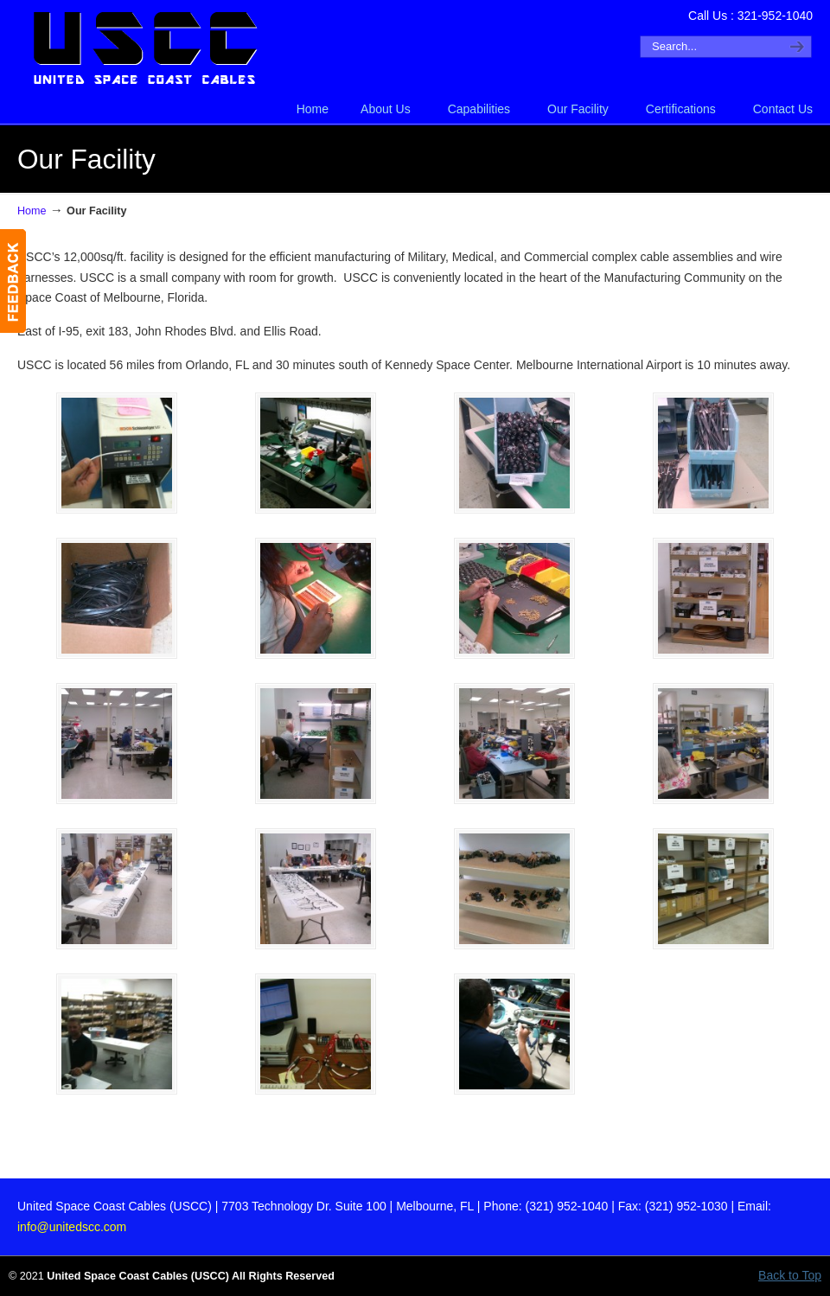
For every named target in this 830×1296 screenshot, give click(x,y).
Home (32, 211)
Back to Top (789, 1275)
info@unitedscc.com (71, 1227)
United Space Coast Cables (147, 48)
